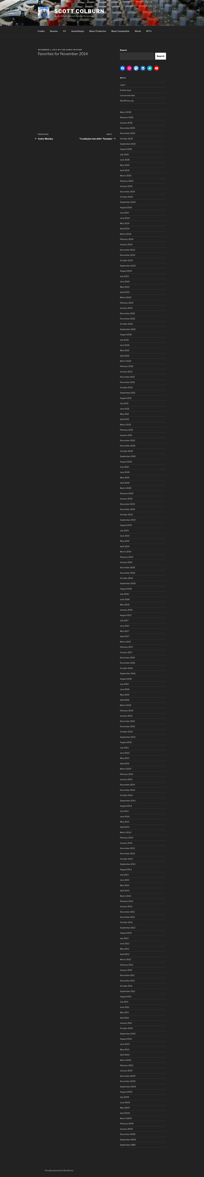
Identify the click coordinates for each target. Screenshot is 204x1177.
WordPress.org (127, 100)
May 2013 (124, 885)
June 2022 (124, 345)
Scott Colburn (79, 11)
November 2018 (127, 573)
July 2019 (124, 530)
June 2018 (124, 599)
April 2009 (125, 1113)
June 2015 (124, 753)
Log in (122, 85)
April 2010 (124, 1054)
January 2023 (126, 308)
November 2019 (127, 509)
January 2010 (126, 1070)
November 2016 (127, 663)
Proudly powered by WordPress (59, 1170)
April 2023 (124, 292)
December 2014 (127, 784)
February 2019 (126, 557)
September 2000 (128, 1139)
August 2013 (126, 869)
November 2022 (127, 318)
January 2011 (126, 1023)
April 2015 (124, 763)
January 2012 (126, 970)
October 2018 (126, 578)
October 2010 (126, 1028)
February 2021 (126, 430)
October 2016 (126, 668)
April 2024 (124, 228)
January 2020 (126, 498)
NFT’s (149, 31)
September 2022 (127, 329)
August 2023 (126, 271)
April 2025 (124, 170)
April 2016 (124, 700)
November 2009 (127, 1081)
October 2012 (126, 922)
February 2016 (126, 710)
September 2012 (127, 927)
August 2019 (126, 525)
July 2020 (124, 467)
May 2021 (124, 414)
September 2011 (127, 991)
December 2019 (127, 504)
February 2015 (126, 774)
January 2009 (126, 1129)
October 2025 (126, 138)
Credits (41, 31)
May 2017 (124, 631)
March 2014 (125, 832)
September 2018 (127, 583)
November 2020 (127, 445)
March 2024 (125, 234)
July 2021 (124, 403)
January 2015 (126, 779)
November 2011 (127, 980)
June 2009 (125, 1102)
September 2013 (127, 864)
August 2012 (126, 933)
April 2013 (124, 890)
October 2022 (126, 324)
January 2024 (126, 244)
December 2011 (127, 975)
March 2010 (125, 1060)
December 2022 (127, 313)
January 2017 (126, 652)
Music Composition (120, 31)
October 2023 (126, 260)
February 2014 (126, 837)
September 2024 (128, 202)
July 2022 (124, 340)
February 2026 (126, 117)
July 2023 (124, 276)
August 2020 (126, 461)
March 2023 (125, 297)
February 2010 (126, 1065)
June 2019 (124, 536)
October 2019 (126, 514)
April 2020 (125, 483)
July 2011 (124, 1002)
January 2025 (126, 186)
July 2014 (124, 811)
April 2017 (124, 636)
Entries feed (125, 90)
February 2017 (126, 647)
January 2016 (126, 716)
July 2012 (124, 938)
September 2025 (128, 144)
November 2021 (127, 382)
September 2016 (127, 673)
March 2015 (125, 769)
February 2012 (126, 965)
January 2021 (126, 435)
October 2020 (126, 451)
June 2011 (124, 1007)
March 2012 (125, 959)
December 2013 (127, 848)
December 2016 (127, 657)
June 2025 (125, 159)
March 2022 (125, 361)
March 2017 (125, 641)
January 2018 (126, 610)
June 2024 (125, 218)
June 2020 (125, 472)
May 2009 (125, 1107)
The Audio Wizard (71, 50)
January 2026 (126, 123)
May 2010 (124, 1049)
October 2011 (126, 986)
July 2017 (124, 620)
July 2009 (124, 1097)
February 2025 (126, 181)
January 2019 (126, 562)
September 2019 (127, 520)
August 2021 (126, 398)
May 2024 (124, 223)
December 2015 (127, 721)
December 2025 (127, 128)
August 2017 (126, 615)
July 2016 (124, 684)
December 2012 (127, 912)
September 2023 (128, 265)
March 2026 (125, 112)
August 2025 (126, 149)
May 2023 (124, 287)
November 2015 (127, 726)
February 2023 (126, 303)
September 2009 (128, 1086)
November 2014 (127, 790)
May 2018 (124, 604)
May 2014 (124, 822)
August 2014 (126, 806)
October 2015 (126, 731)
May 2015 (124, 758)
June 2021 (124, 408)
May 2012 (124, 949)
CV (64, 31)
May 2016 (124, 694)
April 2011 (124, 1018)
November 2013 (127, 853)
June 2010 (125, 1044)
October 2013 (126, 859)
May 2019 (124, 541)
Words (138, 31)
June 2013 (124, 880)
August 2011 (125, 996)
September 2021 (127, 392)
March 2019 (125, 551)
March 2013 (125, 896)
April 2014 (124, 827)
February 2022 (126, 366)
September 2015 (127, 737)
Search (123, 50)
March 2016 (125, 705)
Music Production (97, 31)
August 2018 (126, 589)
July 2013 (124, 874)
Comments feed (127, 95)
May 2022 (124, 350)
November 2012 (127, 917)
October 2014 (126, 795)
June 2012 (124, 943)
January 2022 (126, 371)
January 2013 (126, 906)
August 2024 (126, 207)
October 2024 (126, 197)
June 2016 (124, 689)
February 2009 (127, 1123)
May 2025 (124, 165)
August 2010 (126, 1039)
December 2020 (127, 440)
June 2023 (125, 281)
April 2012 (124, 954)
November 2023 (127, 255)
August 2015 (126, 742)
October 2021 (126, 387)
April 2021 (124, 419)
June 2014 (124, 816)
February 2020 (126, 493)
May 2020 (124, 477)
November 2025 (127, 133)
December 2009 (127, 1076)
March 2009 (126, 1118)
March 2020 (125, 488)
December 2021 (127, 377)
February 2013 (126, 901)
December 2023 (127, 250)
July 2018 (124, 594)
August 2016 (126, 679)
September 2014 (127, 800)
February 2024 (126, 239)
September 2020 (128, 456)
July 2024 (124, 212)
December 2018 (127, 567)
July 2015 (124, 747)
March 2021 (125, 424)
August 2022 (126, 334)
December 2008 (127, 1134)
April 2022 (124, 356)
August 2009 (126, 1092)
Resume (54, 31)
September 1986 (127, 1145)
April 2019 (124, 546)
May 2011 (124, 1012)
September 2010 (128, 1033)
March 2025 (125, 175)
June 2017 (124, 626)
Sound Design (77, 31)
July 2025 (124, 154)
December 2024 (127, 191)
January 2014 (126, 843)
